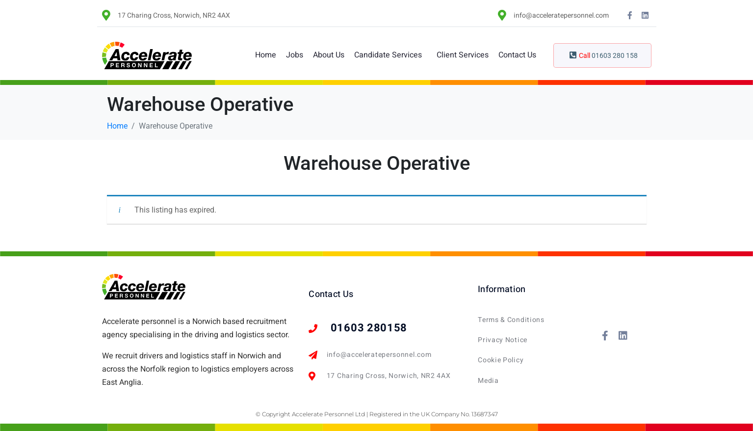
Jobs (294, 55)
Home (265, 55)
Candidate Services (388, 55)
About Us (328, 55)
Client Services (463, 55)
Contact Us (517, 55)
